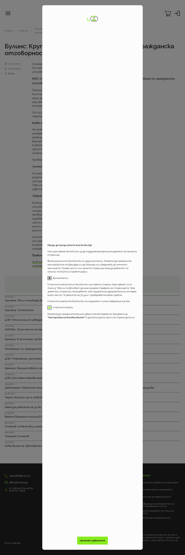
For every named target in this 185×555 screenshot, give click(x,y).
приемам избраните (92, 540)
